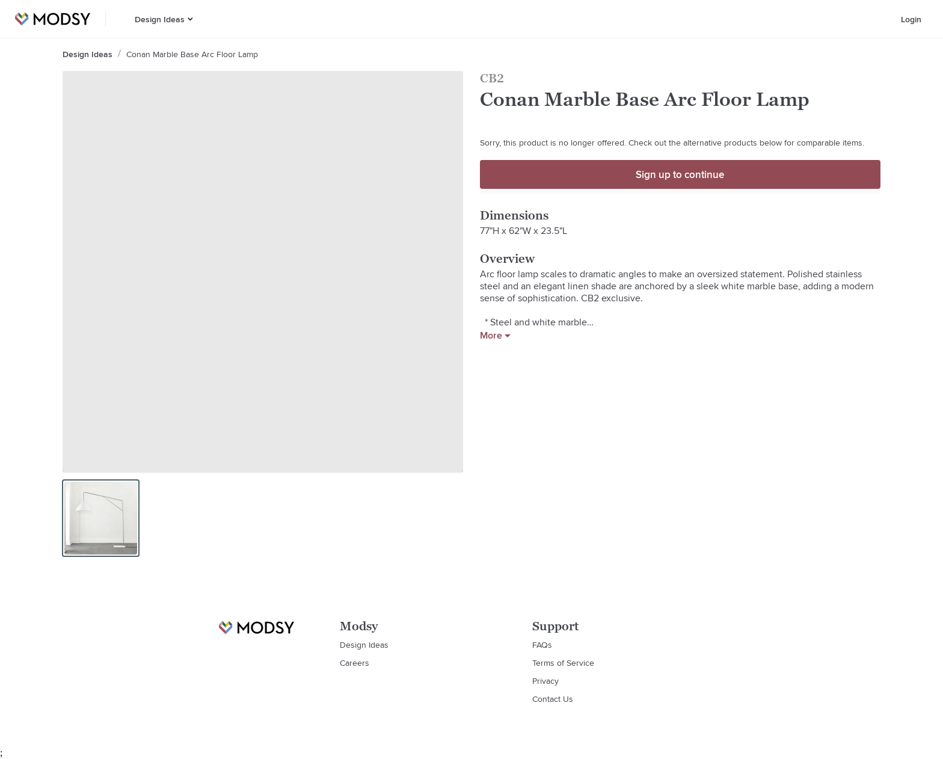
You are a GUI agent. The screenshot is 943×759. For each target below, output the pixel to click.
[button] (190, 19)
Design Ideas (160, 19)
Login (911, 19)
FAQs (542, 644)
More (495, 336)
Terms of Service (563, 662)
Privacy (545, 680)
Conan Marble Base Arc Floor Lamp (192, 54)
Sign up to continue (680, 174)
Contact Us (552, 698)
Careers (354, 662)
